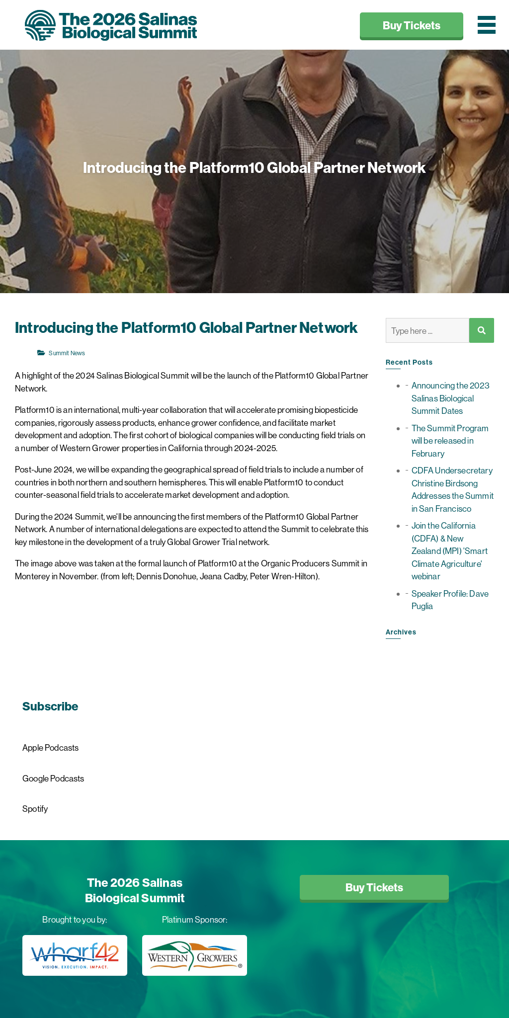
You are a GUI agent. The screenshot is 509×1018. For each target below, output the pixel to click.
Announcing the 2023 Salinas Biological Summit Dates (451, 398)
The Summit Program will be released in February (450, 441)
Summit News (61, 353)
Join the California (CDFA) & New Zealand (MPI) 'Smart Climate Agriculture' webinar (450, 550)
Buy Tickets (412, 25)
